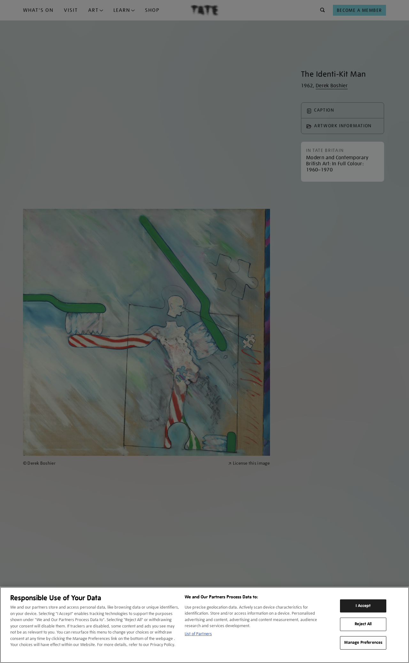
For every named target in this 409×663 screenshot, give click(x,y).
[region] (204, 625)
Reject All (363, 624)
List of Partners (198, 633)
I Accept (363, 606)
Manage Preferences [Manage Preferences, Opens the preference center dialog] (363, 642)
